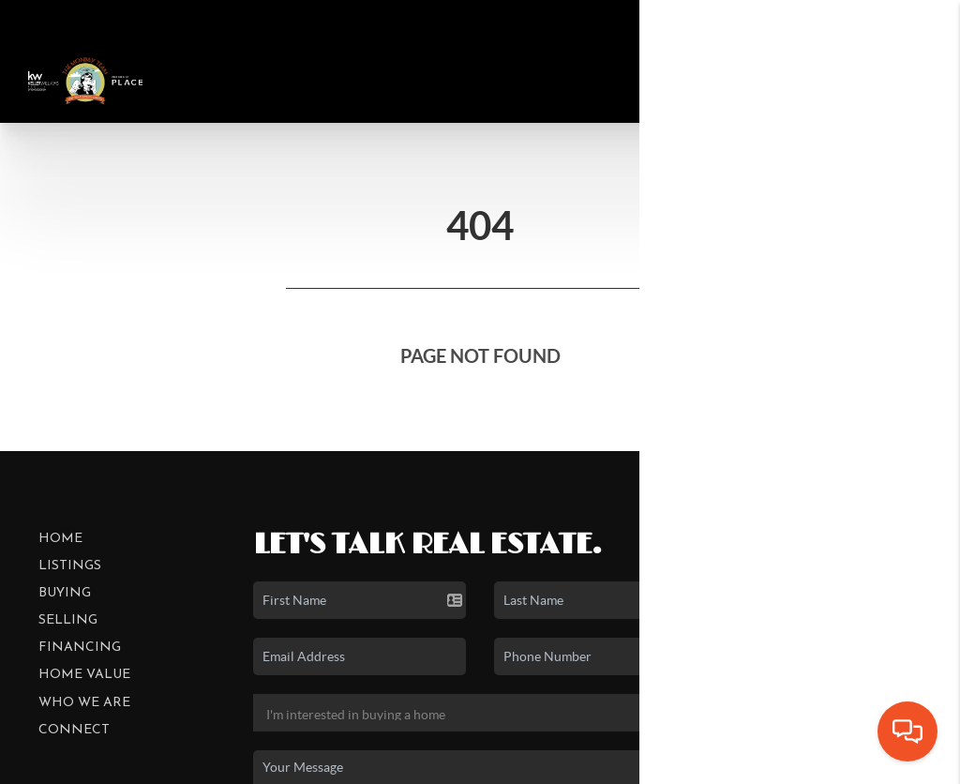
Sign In (886, 19)
